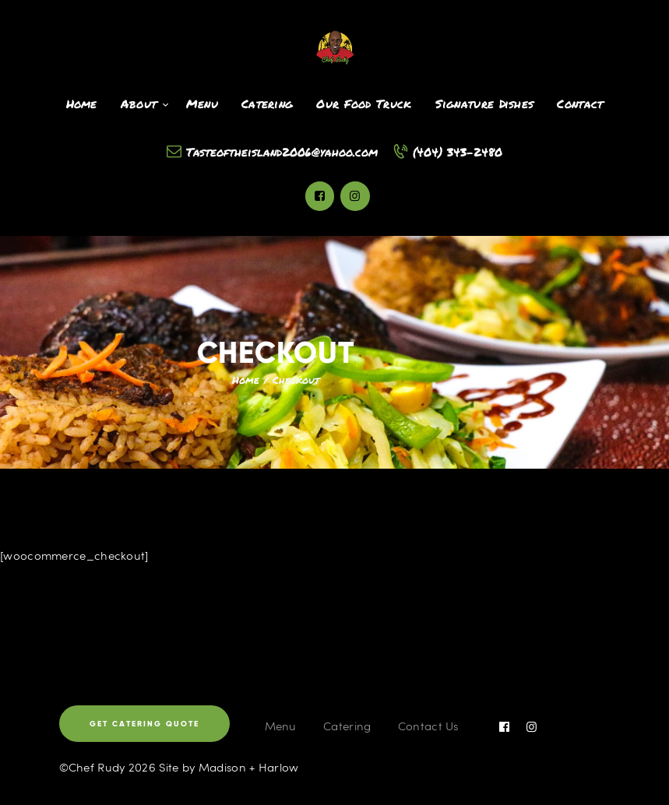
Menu (281, 725)
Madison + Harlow (249, 767)
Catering (347, 725)
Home (245, 380)
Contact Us (428, 725)
